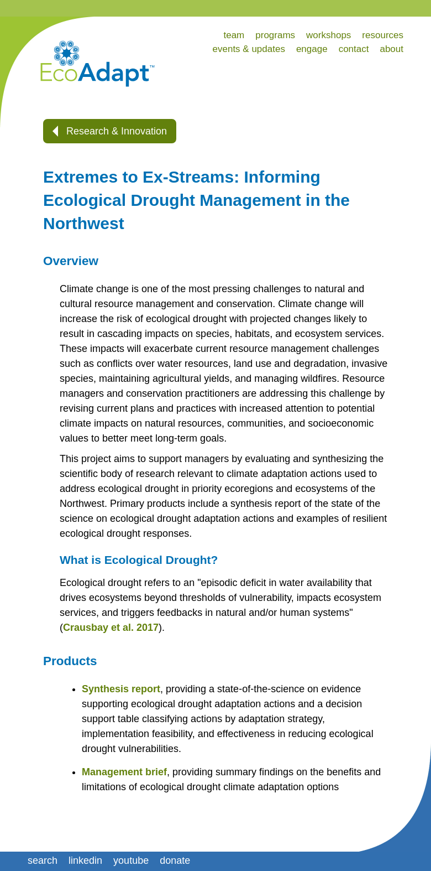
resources (382, 35)
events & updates (249, 49)
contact (354, 49)
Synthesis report (121, 688)
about (391, 49)
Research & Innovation (109, 131)
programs (275, 35)
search (42, 860)
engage (312, 49)
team (233, 35)
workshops (328, 35)
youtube (131, 860)
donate (175, 860)
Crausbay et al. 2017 (111, 627)
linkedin (85, 860)
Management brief (124, 771)
